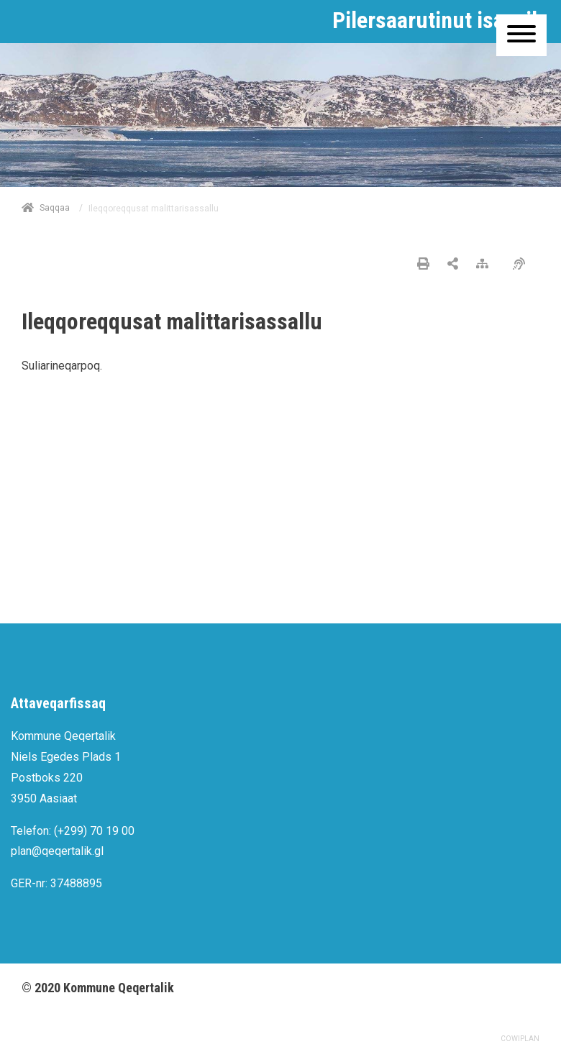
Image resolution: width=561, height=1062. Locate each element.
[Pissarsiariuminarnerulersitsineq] (522, 264)
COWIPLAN (520, 1039)
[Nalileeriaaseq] (486, 264)
